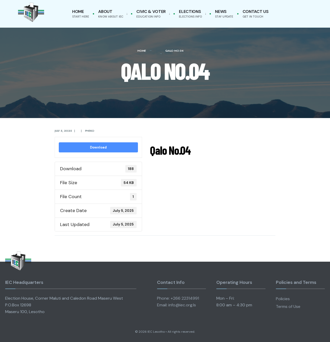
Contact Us (256, 13)
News (224, 13)
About (110, 13)
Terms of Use (288, 306)
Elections (190, 13)
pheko (89, 131)
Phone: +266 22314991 (178, 298)
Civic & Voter (151, 13)
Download (98, 147)
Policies (283, 298)
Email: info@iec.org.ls (176, 305)
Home (80, 13)
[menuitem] (112, 14)
